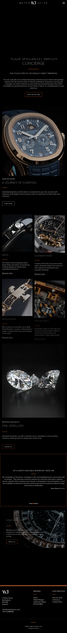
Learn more (8, 204)
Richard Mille (38, 604)
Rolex (36, 598)
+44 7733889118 (8, 612)
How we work (57, 598)
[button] (63, 3)
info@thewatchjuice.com (11, 610)
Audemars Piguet (40, 602)
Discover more (7, 275)
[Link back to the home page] (33, 3)
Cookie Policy (57, 602)
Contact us (8, 447)
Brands (37, 591)
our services (58, 591)
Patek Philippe (39, 600)
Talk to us (11, 542)
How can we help (33, 95)
